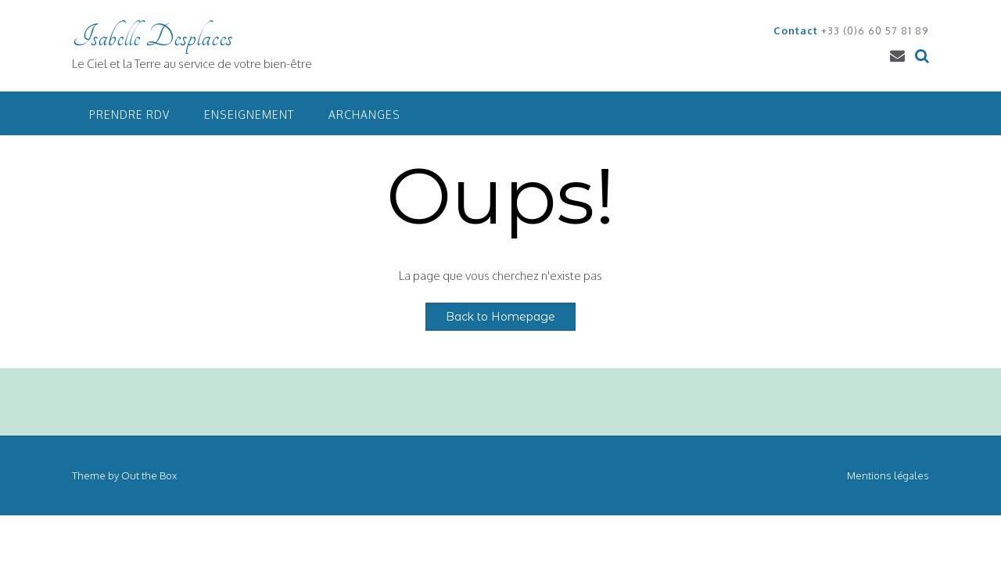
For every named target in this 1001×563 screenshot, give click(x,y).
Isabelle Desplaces (152, 37)
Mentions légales (888, 476)
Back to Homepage (500, 317)
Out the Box (149, 475)
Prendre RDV (129, 114)
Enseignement (249, 114)
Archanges (364, 114)
